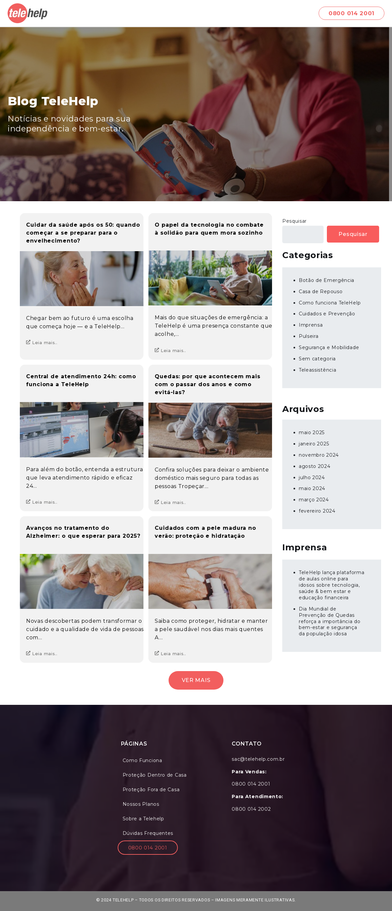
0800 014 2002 (251, 809)
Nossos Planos (141, 804)
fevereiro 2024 (317, 511)
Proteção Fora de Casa (151, 790)
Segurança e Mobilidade (329, 347)
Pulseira (309, 336)
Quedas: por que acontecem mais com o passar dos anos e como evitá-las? (207, 384)
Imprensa (311, 325)
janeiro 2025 (314, 444)
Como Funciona (142, 760)
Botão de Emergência (326, 280)
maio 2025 (312, 432)
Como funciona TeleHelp (330, 303)
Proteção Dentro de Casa (155, 775)
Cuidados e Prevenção (327, 314)
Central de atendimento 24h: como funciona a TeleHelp (81, 380)
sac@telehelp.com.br (258, 759)
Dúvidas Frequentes (148, 833)
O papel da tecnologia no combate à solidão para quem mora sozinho (209, 229)
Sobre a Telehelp (143, 819)
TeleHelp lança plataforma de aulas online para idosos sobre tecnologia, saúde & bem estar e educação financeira (332, 585)
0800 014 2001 (147, 847)
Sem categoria (317, 359)
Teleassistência (317, 370)
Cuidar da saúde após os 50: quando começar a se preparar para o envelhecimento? (83, 233)
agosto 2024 (315, 466)
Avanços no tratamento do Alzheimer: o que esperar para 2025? (83, 532)
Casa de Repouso (321, 292)
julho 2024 (312, 477)
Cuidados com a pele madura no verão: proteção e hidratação (205, 532)
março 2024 (314, 500)
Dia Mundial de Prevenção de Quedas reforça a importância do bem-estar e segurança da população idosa (330, 621)
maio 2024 (312, 488)
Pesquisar (294, 221)
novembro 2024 (319, 455)
